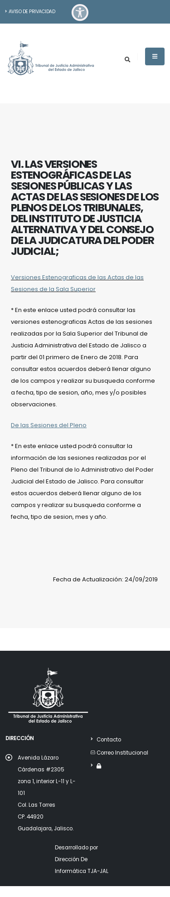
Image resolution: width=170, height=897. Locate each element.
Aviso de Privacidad (29, 11)
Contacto (109, 739)
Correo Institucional (122, 752)
